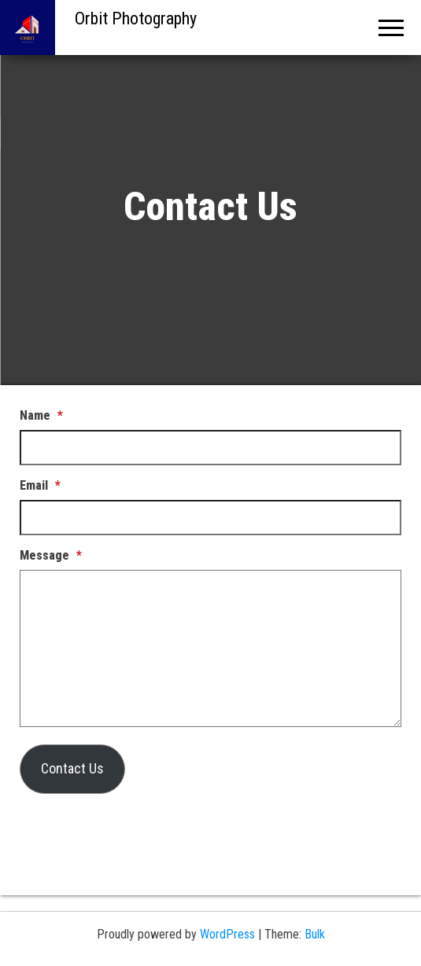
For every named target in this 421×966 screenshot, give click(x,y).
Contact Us (72, 768)
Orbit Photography (136, 18)
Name (41, 415)
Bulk (315, 934)
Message (51, 555)
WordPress (227, 934)
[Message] (210, 648)
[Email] (210, 517)
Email (40, 485)
